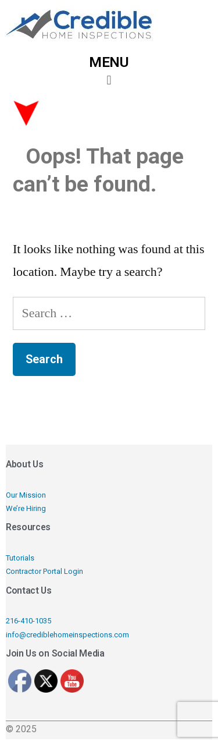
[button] (109, 80)
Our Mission (26, 495)
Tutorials (20, 558)
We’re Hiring (26, 508)
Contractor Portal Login (44, 571)
